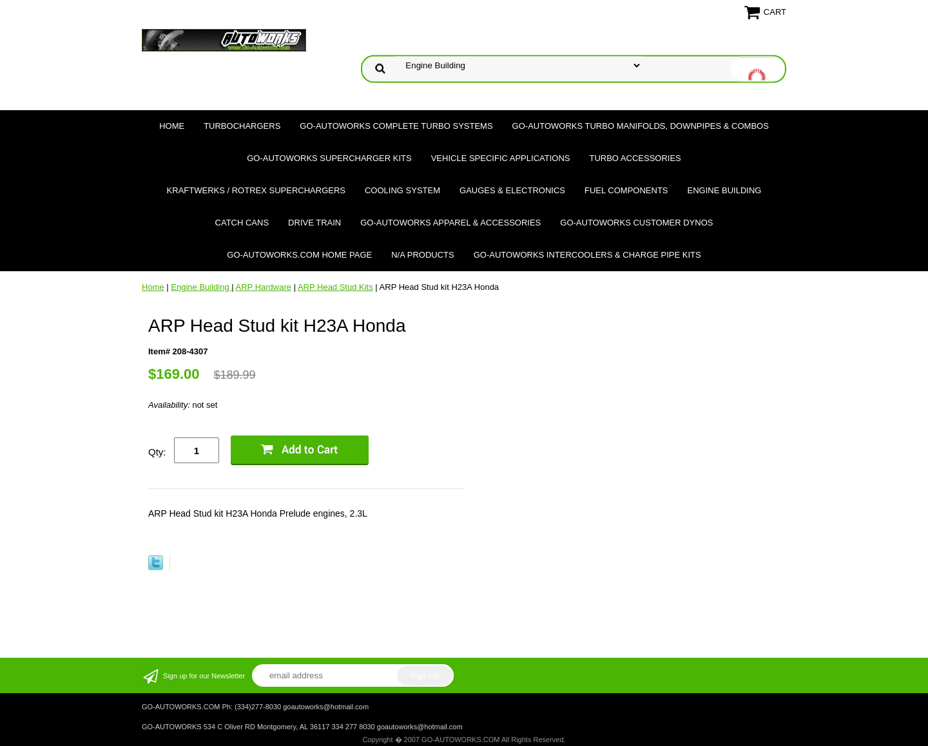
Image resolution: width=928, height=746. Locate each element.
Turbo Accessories (635, 158)
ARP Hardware (263, 287)
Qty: (157, 451)
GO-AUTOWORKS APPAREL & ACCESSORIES (450, 222)
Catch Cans (242, 222)
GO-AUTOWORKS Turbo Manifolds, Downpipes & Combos (640, 126)
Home (171, 126)
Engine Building (725, 190)
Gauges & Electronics (512, 190)
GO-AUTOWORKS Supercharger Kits (329, 158)
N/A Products (422, 255)
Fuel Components (626, 190)
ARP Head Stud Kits (335, 287)
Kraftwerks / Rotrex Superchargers (256, 190)
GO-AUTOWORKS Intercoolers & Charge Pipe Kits (587, 255)
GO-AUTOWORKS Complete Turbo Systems (396, 126)
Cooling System (402, 190)
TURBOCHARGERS (242, 126)
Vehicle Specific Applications (500, 158)
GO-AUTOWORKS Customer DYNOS (636, 222)
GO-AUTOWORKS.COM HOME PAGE (299, 255)
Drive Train (314, 222)
